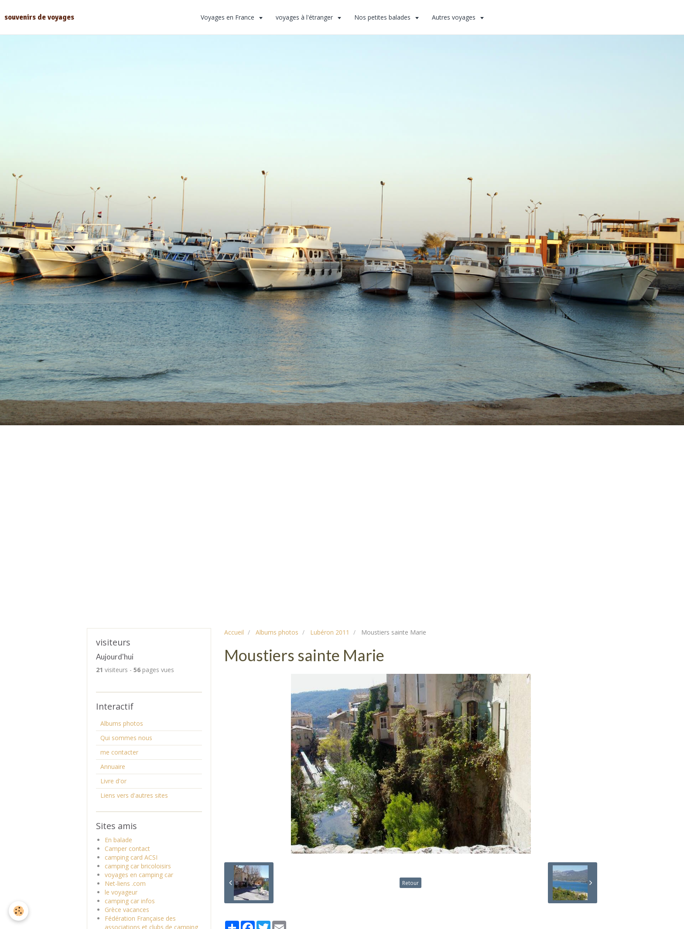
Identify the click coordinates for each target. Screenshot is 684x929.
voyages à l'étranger (305, 17)
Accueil (234, 632)
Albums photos (277, 632)
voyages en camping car (139, 875)
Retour (410, 882)
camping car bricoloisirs (138, 866)
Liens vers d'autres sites (134, 795)
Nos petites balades (383, 17)
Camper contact (127, 848)
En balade (118, 840)
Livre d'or (113, 781)
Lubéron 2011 (329, 632)
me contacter (119, 752)
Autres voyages (454, 17)
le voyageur (121, 892)
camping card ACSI (131, 857)
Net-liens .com (125, 883)
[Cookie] (18, 911)
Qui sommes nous (126, 738)
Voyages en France (228, 17)
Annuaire (112, 766)
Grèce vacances (127, 909)
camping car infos (130, 901)
